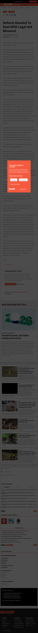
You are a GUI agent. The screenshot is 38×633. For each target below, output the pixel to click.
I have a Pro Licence (15, 184)
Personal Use (23, 180)
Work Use (13, 180)
